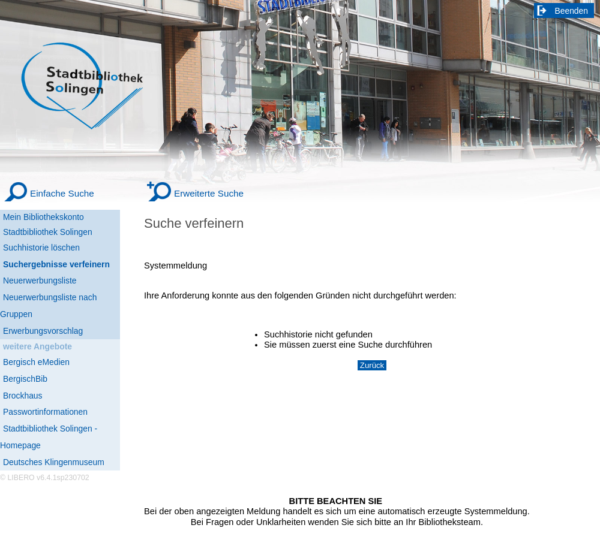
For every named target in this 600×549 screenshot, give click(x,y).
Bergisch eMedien (36, 362)
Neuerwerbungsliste (40, 280)
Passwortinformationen (45, 412)
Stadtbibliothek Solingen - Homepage (48, 437)
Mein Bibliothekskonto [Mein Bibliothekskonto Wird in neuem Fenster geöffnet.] (43, 217)
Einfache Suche (62, 193)
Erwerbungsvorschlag (43, 331)
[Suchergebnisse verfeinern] (60, 265)
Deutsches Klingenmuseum (53, 462)
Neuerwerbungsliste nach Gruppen (48, 305)
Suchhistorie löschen (41, 247)
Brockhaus (22, 395)
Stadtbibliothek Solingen (47, 232)
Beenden (572, 11)
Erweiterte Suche (209, 193)
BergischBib (25, 379)
